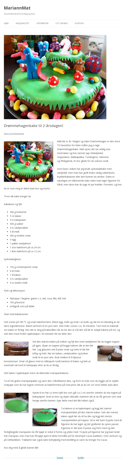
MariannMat (17, 8)
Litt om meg (62, 23)
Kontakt (79, 23)
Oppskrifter (42, 23)
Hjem (6, 23)
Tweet (59, 457)
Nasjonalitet (22, 23)
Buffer (81, 457)
